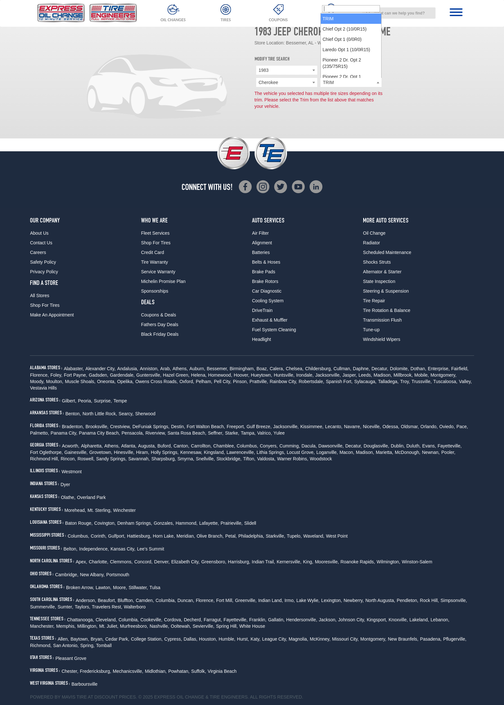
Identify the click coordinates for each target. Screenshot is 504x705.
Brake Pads (263, 271)
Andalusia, (127, 368)
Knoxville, (398, 619)
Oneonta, (106, 381)
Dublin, (398, 445)
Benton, (73, 413)
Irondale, (304, 375)
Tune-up (371, 329)
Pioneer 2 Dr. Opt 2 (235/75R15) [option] (342, 137)
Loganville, (327, 452)
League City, (274, 639)
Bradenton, (73, 426)
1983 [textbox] (264, 70)
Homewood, (220, 375)
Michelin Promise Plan (163, 281)
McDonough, (407, 452)
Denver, (162, 561)
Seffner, (215, 433)
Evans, (429, 445)
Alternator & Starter (382, 271)
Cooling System (268, 300)
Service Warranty (158, 271)
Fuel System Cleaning (274, 329)
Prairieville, (231, 523)
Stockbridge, (228, 458)
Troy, (405, 381)
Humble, (227, 639)
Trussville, (421, 381)
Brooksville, (97, 426)
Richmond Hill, (44, 458)
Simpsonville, (453, 600)
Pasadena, (431, 639)
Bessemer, (217, 368)
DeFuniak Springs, (150, 426)
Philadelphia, (251, 536)
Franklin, (257, 619)
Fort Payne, (75, 375)
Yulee (279, 433)
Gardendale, (122, 375)
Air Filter (260, 233)
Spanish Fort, (339, 381)
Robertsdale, (311, 381)
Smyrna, (185, 458)
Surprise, (103, 400)
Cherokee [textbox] (268, 82)
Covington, (105, 523)
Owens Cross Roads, (156, 381)
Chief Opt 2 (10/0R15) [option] (345, 103)
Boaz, (262, 368)
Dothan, (418, 368)
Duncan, (185, 600)
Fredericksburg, (95, 671)
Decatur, (380, 368)
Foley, (56, 375)
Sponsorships (154, 291)
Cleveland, (106, 619)
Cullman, (342, 368)
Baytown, (79, 639)
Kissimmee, (311, 426)
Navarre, (352, 426)
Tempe (120, 400)
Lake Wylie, (308, 600)
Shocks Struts (377, 262)
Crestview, (120, 426)
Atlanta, (128, 445)
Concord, (143, 561)
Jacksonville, (328, 375)
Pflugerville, (454, 639)
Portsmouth (118, 574)
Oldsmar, (410, 426)
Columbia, (166, 600)
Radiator (371, 242)
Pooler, (448, 452)
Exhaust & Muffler (269, 320)
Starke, (232, 433)
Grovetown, (101, 452)
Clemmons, (121, 561)
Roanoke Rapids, (357, 561)
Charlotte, (98, 561)
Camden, (145, 600)
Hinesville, (124, 452)
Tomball (104, 645)
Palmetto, (39, 433)
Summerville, (43, 606)
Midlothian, (156, 671)
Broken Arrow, (80, 587)
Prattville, (258, 381)
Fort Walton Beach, (206, 426)
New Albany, (92, 574)
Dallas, (190, 639)
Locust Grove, (301, 452)
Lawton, (104, 587)
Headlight (261, 339)
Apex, (81, 561)
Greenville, (245, 600)
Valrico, (264, 433)
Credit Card (152, 252)
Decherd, (193, 619)
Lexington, (331, 600)
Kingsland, (214, 452)
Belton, (70, 548)
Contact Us (41, 242)
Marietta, (384, 452)
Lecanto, (334, 426)
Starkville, (275, 536)
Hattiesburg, (139, 536)
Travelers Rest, (107, 606)
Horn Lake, (164, 536)
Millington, (87, 626)
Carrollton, (201, 445)
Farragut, (213, 619)
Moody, (37, 381)
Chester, (69, 671)
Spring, (87, 645)
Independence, (94, 548)
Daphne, (361, 368)
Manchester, (42, 626)
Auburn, (197, 368)
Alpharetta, (92, 445)
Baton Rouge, (79, 523)
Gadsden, (98, 375)
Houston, (208, 639)
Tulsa (154, 587)
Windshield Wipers (381, 339)
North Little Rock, (100, 413)
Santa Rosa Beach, (186, 433)
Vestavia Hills (43, 387)
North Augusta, (380, 600)
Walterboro (135, 606)
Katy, (256, 639)
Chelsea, (294, 368)
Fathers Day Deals (159, 324)
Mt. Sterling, (99, 510)
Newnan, (431, 452)
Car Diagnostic (267, 291)
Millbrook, (403, 375)
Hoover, (241, 375)
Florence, (39, 375)
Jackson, (328, 619)
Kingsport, (377, 619)
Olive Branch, (210, 536)
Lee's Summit (150, 548)
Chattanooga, (80, 619)
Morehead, (75, 510)
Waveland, (314, 536)
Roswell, (85, 458)
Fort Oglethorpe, (46, 452)
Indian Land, (270, 600)
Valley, (465, 381)
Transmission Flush (382, 320)
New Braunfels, (403, 639)
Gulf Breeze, (259, 426)
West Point (336, 536)
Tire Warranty (154, 262)
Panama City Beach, (99, 433)
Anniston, (149, 368)
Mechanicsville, (128, 671)
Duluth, (413, 445)
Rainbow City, (283, 381)
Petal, (231, 536)
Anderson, (86, 600)
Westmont (71, 471)
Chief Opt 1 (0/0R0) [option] (342, 113)
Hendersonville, (301, 619)
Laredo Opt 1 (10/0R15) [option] (346, 123)
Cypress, (173, 639)
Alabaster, (74, 368)
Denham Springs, (134, 523)
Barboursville (84, 684)
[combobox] (399, 13)
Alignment (262, 242)
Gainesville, (75, 452)
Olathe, (68, 497)
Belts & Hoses (266, 262)
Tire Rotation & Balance (386, 310)
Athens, (180, 368)
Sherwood (145, 413)
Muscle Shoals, (80, 381)
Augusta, (147, 445)
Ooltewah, (181, 626)
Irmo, (289, 600)
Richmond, (40, 645)
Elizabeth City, (185, 561)
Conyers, (269, 445)
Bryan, (97, 639)
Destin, (178, 426)
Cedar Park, (117, 639)
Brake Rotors (265, 281)
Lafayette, (209, 523)
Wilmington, (388, 561)
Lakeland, (419, 619)
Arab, (165, 368)
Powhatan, (178, 671)
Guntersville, (148, 375)
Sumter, (65, 606)
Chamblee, (224, 445)
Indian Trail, (263, 561)
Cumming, (289, 445)
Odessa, (390, 426)
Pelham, (204, 381)
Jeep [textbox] (328, 70)
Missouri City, (345, 639)
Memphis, (66, 626)
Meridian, (185, 536)
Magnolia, (298, 639)
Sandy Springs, (111, 458)
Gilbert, (69, 400)
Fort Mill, (225, 600)
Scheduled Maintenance (387, 252)
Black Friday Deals (160, 334)
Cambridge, (66, 574)
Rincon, (68, 458)
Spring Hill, (227, 626)
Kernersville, (289, 561)
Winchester (124, 510)
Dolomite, (399, 368)
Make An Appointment (52, 314)
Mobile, (421, 375)
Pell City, (222, 381)
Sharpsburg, (163, 458)
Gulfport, (116, 536)
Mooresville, (327, 561)
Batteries (261, 252)
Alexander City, (101, 368)
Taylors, (82, 606)
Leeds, (365, 375)
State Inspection (379, 281)
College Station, (147, 639)
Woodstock (321, 458)
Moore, (120, 587)
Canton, (181, 445)
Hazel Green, (176, 375)
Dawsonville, (331, 445)
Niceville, (372, 426)
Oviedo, (447, 426)
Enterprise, (439, 368)
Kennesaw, (191, 452)
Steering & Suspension (386, 291)
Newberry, (354, 600)
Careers (38, 252)
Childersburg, (318, 368)
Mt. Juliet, (108, 626)
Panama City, (64, 433)
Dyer (65, 484)
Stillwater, (138, 587)
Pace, (462, 426)
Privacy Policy (44, 271)
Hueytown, (261, 375)
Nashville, (159, 626)
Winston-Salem (417, 561)
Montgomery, (443, 375)
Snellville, (205, 458)
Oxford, (186, 381)
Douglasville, (376, 445)
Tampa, (248, 433)
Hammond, (186, 523)
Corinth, (98, 536)
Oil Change (374, 233)
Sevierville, (203, 626)
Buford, (165, 445)
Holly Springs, (164, 452)
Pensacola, (133, 433)
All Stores (39, 295)
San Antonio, (65, 645)
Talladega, (388, 381)
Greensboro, (213, 561)
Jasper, (349, 375)
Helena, (198, 375)
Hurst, (243, 639)
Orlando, (429, 426)
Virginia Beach (222, 671)
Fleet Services (155, 233)
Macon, (346, 452)
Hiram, (142, 452)
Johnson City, (351, 619)
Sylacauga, (365, 381)
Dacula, (309, 445)
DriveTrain (262, 310)
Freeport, (236, 426)
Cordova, (173, 619)
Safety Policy (43, 262)
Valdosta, (266, 458)
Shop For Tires (44, 305)
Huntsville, (284, 375)
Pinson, (240, 381)
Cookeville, (151, 619)
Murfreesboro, (134, 626)
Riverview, (155, 433)
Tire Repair (374, 300)
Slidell (250, 523)
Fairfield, (460, 368)
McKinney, (320, 639)
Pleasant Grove (70, 658)
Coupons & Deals (158, 314)
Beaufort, (107, 600)
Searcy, (126, 413)
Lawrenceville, (241, 452)
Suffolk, (198, 671)
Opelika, (125, 381)
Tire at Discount (97, 697)
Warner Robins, (292, 458)
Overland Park (91, 497)
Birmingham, (242, 368)
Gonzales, (164, 523)
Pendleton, (407, 600)
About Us (39, 233)
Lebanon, (440, 619)
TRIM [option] (328, 92)
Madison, (383, 375)
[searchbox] (351, 82)
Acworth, (70, 445)
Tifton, (249, 458)
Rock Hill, (429, 600)
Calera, (277, 368)
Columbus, (247, 445)
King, (308, 561)
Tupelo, (294, 536)
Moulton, (54, 381)
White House (252, 626)
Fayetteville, (449, 445)
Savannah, (139, 458)
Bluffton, (126, 600)
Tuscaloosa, (445, 381)
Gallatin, (276, 619)
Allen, (63, 639)
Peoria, (85, 400)
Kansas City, (123, 548)
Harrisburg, (239, 561)
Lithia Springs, (270, 452)
